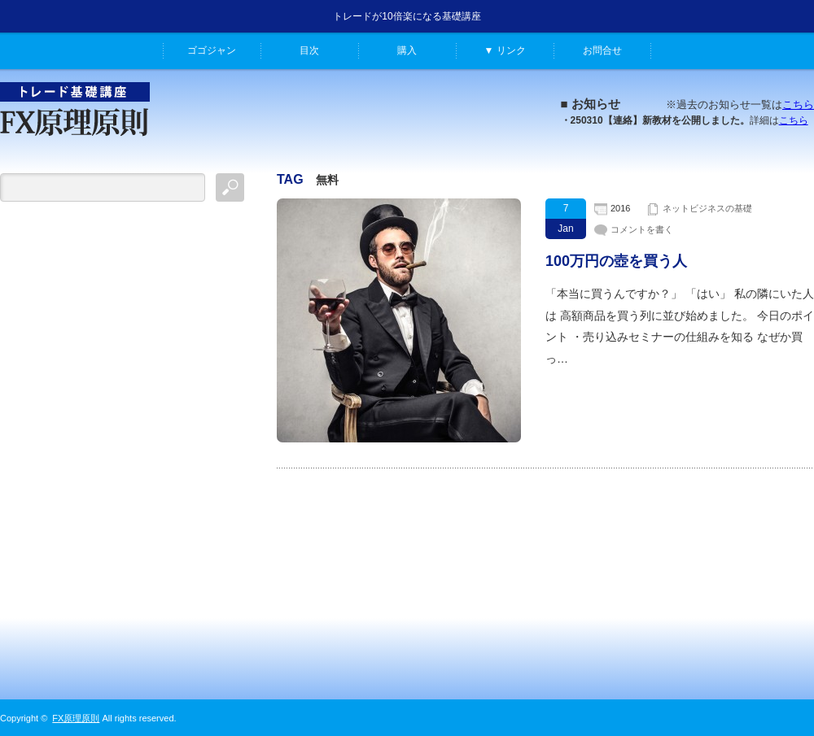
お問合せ (602, 50)
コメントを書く (641, 229)
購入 (407, 50)
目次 (309, 50)
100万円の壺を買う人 (616, 261)
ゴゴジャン (211, 50)
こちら (798, 104)
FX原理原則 (75, 718)
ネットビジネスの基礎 (707, 208)
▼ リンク (504, 50)
